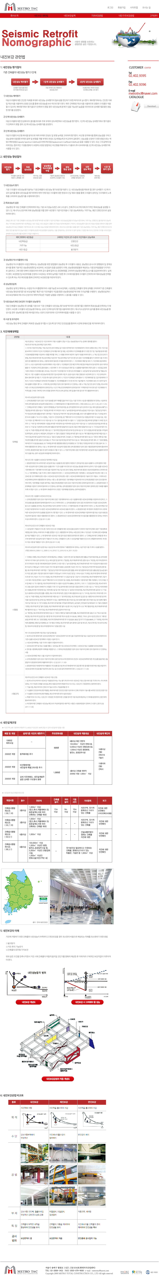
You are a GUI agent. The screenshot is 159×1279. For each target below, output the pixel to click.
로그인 (110, 7)
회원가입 (121, 7)
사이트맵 (134, 7)
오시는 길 (146, 7)
